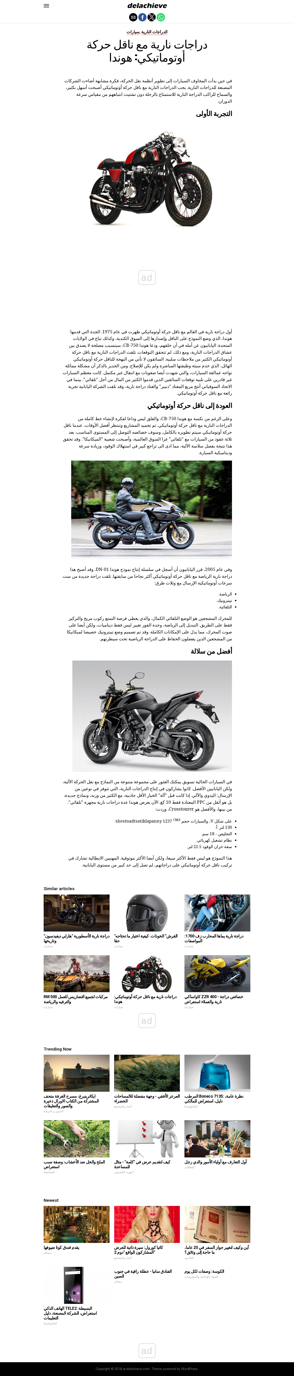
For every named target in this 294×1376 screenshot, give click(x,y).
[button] (46, 5)
